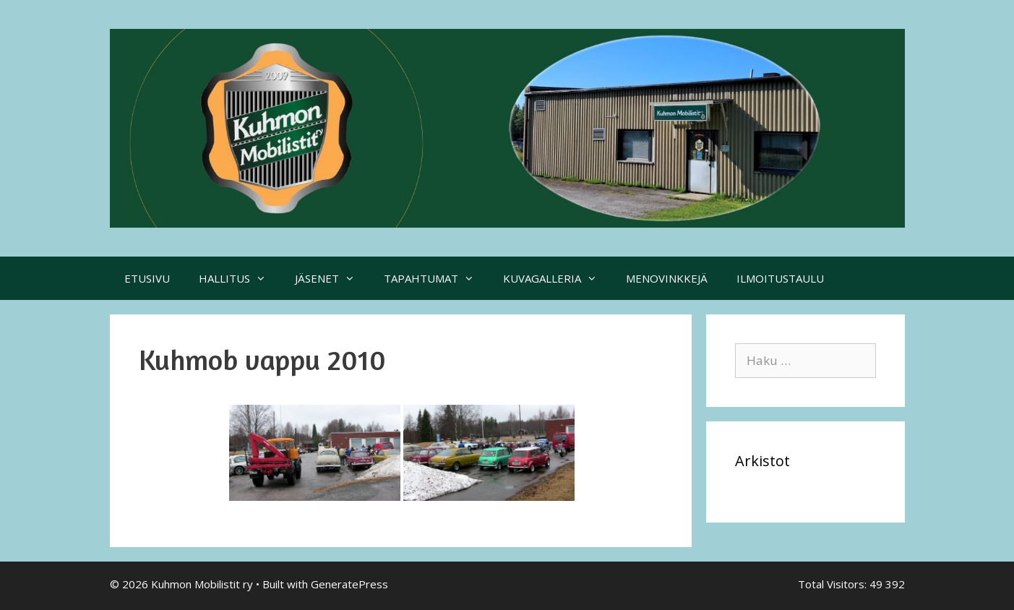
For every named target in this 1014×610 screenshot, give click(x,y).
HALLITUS (239, 278)
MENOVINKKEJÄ (667, 278)
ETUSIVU (147, 278)
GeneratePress (349, 584)
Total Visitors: (833, 584)
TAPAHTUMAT (436, 278)
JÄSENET (332, 278)
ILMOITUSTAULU (780, 278)
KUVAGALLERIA (557, 278)
